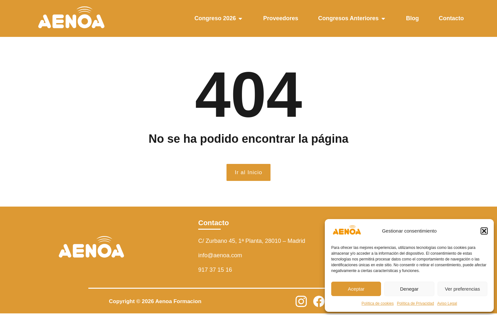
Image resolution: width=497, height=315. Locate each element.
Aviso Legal (447, 303)
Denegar (409, 289)
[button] (484, 231)
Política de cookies (377, 303)
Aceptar (356, 289)
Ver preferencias (462, 289)
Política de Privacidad (415, 303)
